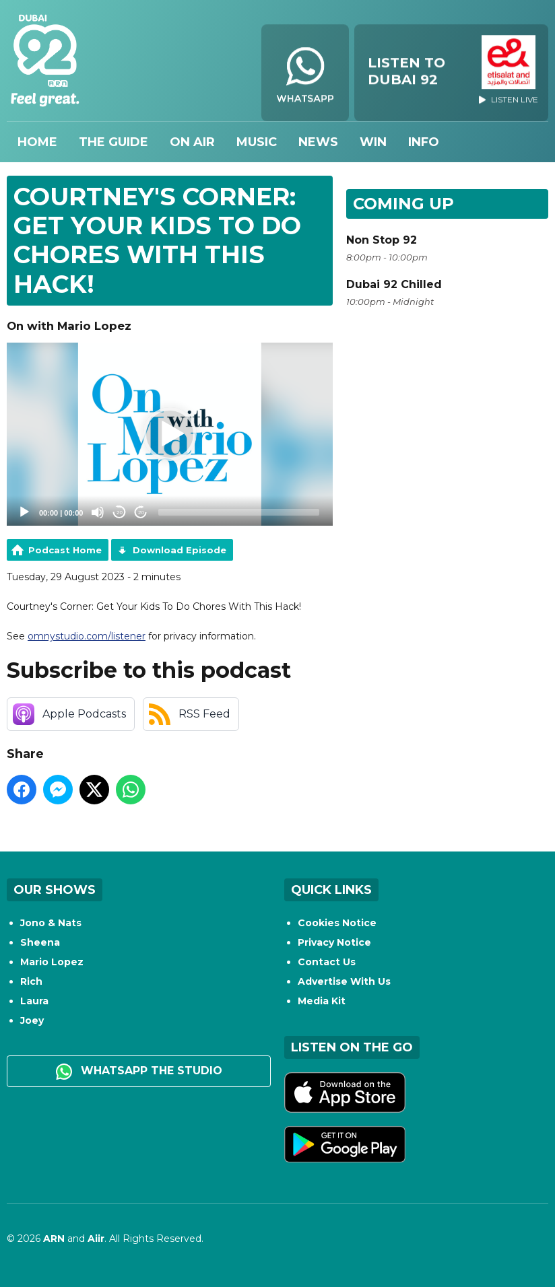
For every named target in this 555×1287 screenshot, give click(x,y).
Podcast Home (65, 550)
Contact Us (327, 962)
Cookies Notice (337, 923)
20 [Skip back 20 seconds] (120, 513)
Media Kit (322, 1001)
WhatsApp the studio (139, 1072)
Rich (31, 981)
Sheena (40, 942)
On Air (192, 142)
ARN (54, 1238)
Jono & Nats (50, 923)
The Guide (113, 142)
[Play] (24, 512)
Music (256, 142)
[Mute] (97, 512)
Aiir (96, 1238)
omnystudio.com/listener (86, 636)
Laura (34, 1001)
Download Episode (179, 550)
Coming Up (403, 203)
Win (373, 142)
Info (423, 142)
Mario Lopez (52, 962)
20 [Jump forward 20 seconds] (141, 513)
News (318, 142)
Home (37, 142)
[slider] (238, 512)
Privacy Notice (334, 942)
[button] (170, 434)
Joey (32, 1020)
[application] (170, 434)
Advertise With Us (344, 981)
